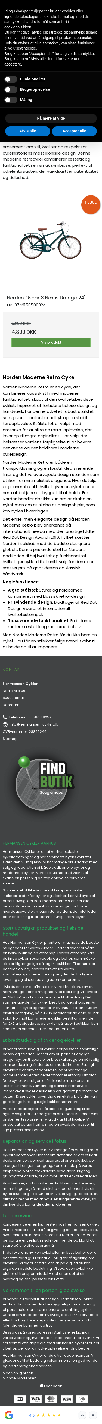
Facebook (51, 1386)
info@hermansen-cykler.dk (34, 724)
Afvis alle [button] (27, 131)
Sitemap (10, 738)
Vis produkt (51, 342)
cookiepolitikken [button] (17, 27)
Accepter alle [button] (74, 131)
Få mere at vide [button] (51, 118)
